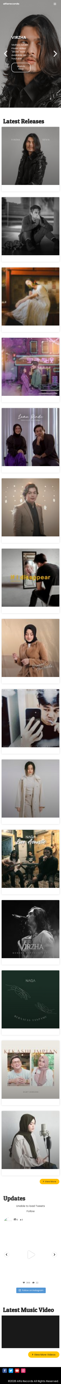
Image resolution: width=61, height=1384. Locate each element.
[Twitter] (11, 1370)
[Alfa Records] (11, 4)
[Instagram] (23, 1370)
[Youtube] (17, 1370)
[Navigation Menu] (55, 4)
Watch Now (21, 75)
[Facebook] (4, 1370)
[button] (6, 62)
